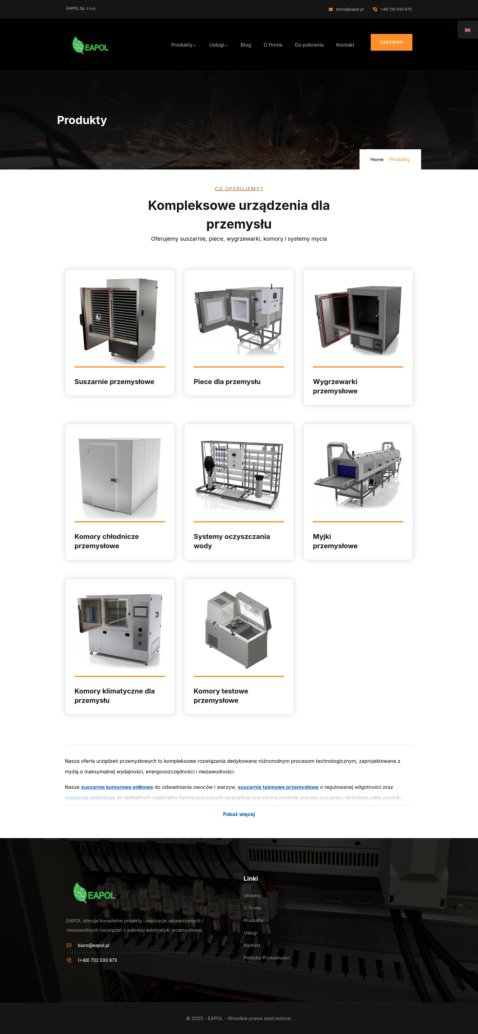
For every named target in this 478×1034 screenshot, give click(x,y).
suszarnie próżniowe (90, 798)
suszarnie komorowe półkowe (117, 787)
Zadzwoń (391, 42)
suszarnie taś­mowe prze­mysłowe (278, 787)
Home (376, 159)
